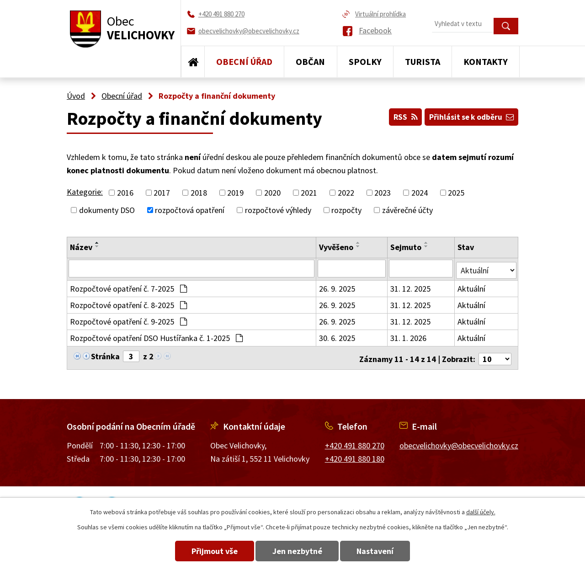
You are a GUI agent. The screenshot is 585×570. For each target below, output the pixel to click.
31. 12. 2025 (411, 287)
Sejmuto (406, 247)
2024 (419, 192)
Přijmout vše (207, 551)
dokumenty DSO (107, 210)
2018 (199, 192)
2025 (456, 192)
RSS (399, 115)
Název (81, 247)
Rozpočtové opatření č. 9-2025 (128, 319)
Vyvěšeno (336, 247)
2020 (272, 192)
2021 (309, 192)
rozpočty (346, 210)
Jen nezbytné (297, 551)
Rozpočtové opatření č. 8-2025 (128, 303)
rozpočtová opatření (189, 210)
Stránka (105, 354)
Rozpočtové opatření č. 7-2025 (128, 287)
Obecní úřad (244, 61)
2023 (382, 192)
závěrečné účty (407, 210)
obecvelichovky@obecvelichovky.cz (458, 441)
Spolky (365, 61)
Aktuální (472, 287)
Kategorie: (85, 191)
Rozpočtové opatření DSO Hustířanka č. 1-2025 (156, 336)
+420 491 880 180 (354, 454)
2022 (346, 192)
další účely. (480, 512)
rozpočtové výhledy (278, 210)
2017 (162, 192)
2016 (125, 192)
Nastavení (383, 551)
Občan (310, 61)
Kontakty (485, 61)
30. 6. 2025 (337, 336)
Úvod (192, 61)
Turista (422, 61)
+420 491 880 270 (354, 441)
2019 (235, 192)
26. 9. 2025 (337, 287)
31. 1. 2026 (409, 336)
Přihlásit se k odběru (469, 115)
